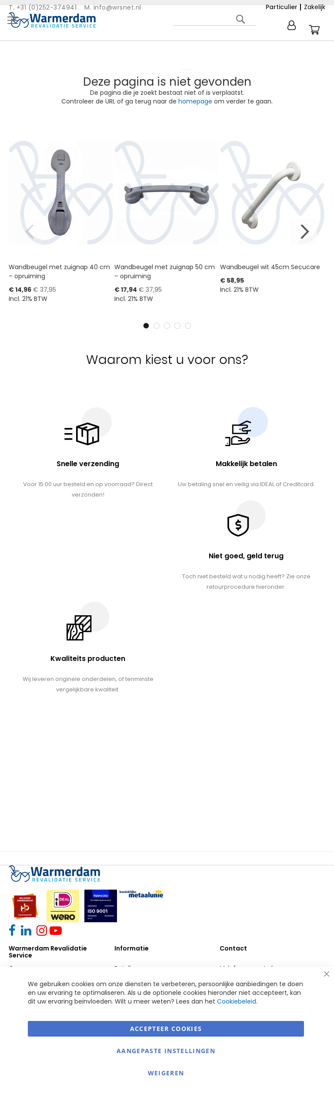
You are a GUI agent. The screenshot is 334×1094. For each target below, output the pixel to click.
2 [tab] (157, 326)
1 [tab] (146, 326)
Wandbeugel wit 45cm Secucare (270, 267)
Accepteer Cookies (166, 1028)
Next (304, 232)
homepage (195, 101)
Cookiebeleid (236, 1001)
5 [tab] (188, 326)
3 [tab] (167, 326)
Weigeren (166, 1073)
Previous (30, 232)
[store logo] (52, 20)
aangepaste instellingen (166, 1051)
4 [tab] (177, 326)
